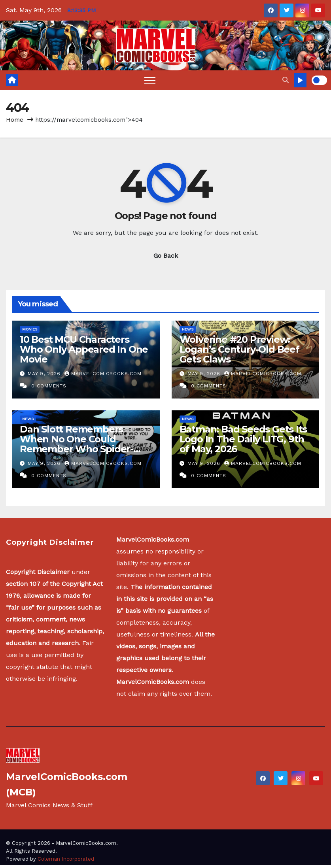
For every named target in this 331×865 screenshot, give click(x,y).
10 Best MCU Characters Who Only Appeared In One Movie (84, 349)
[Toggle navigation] (150, 80)
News (187, 329)
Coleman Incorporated (66, 859)
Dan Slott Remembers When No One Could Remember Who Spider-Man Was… (76, 444)
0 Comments (48, 386)
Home (14, 119)
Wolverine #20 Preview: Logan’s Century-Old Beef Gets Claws (239, 349)
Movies (29, 329)
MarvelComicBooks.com (103, 373)
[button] (285, 80)
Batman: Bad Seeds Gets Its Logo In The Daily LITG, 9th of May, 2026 (243, 439)
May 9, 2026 (45, 373)
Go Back (165, 255)
